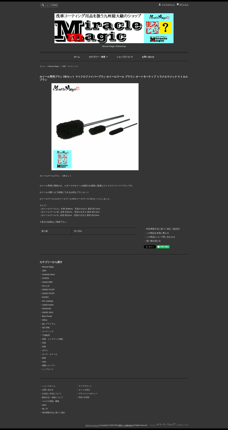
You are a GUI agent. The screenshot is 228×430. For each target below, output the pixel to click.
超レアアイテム (48, 324)
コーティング (48, 331)
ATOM (86, 397)
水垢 (44, 362)
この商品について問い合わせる (160, 237)
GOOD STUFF (48, 293)
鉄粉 (44, 358)
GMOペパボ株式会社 (125, 425)
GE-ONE (46, 328)
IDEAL (45, 320)
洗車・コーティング (70, 66)
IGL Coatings (47, 301)
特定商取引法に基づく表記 (53, 412)
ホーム (77, 57)
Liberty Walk (47, 282)
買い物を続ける (153, 241)
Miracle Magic (53, 66)
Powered (169, 425)
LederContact (48, 305)
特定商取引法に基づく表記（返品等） (163, 229)
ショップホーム (48, 386)
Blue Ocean (47, 316)
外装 (44, 343)
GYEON (45, 278)
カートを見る (84, 390)
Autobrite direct (48, 274)
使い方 (45, 409)
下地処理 (46, 335)
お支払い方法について (51, 394)
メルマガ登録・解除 (50, 401)
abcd (44, 405)
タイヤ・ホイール (49, 354)
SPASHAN (46, 309)
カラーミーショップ (93, 425)
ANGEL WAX (47, 312)
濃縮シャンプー (48, 365)
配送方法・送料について (52, 397)
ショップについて (125, 57)
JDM (44, 271)
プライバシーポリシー (88, 394)
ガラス (45, 350)
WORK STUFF (48, 290)
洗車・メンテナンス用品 (52, 339)
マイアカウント (168, 4)
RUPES (45, 297)
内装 (44, 347)
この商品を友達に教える (157, 233)
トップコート (48, 369)
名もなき (46, 286)
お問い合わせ (148, 57)
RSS (80, 397)
